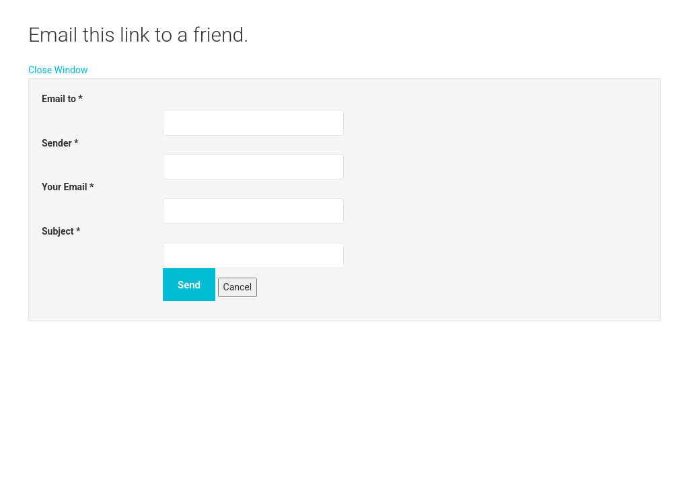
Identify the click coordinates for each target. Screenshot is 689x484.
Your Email (68, 187)
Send (189, 285)
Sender (60, 143)
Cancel (237, 287)
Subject (61, 231)
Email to (62, 98)
